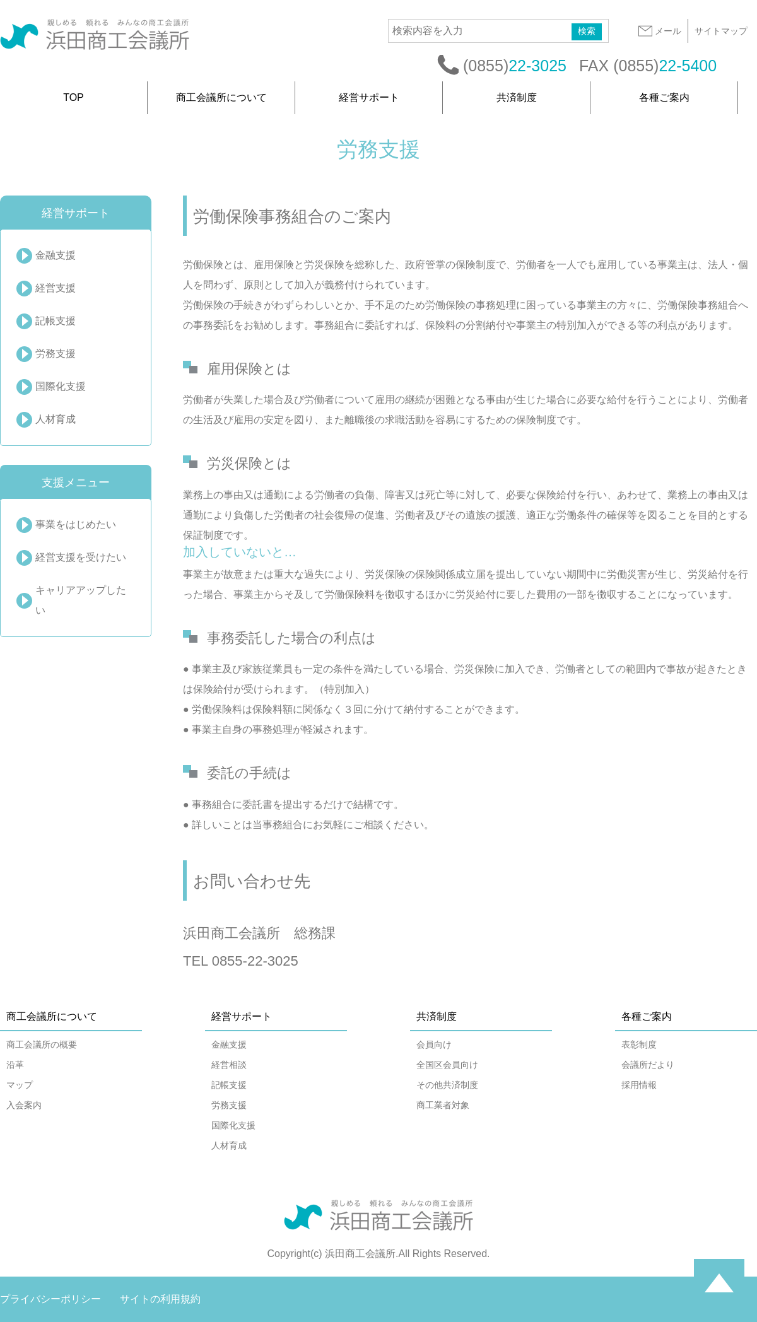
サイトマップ (721, 31)
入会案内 (24, 1105)
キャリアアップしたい (80, 600)
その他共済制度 (447, 1085)
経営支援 (55, 288)
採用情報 (639, 1085)
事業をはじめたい (75, 524)
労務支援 (55, 353)
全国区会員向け (447, 1065)
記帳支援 (55, 320)
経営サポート (369, 97)
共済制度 (516, 97)
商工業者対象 (442, 1105)
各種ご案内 (664, 97)
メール (659, 31)
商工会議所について (221, 97)
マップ (19, 1085)
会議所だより (647, 1065)
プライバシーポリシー (50, 1299)
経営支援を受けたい (80, 557)
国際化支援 (60, 386)
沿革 (15, 1065)
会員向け (434, 1044)
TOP (73, 97)
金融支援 (55, 255)
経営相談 (229, 1065)
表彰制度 (639, 1044)
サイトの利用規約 (160, 1299)
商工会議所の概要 (41, 1044)
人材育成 (55, 419)
